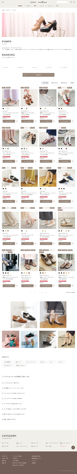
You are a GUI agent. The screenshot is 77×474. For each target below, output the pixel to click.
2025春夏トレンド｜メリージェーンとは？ (14, 388)
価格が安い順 (64, 82)
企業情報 (34, 463)
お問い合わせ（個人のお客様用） (19, 463)
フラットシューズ (22, 446)
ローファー (35, 446)
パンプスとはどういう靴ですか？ (12, 383)
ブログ (57, 5)
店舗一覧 (4, 463)
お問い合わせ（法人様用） (18, 465)
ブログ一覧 (4, 456)
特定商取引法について (37, 458)
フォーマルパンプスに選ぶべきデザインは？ (14, 393)
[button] (46, 292)
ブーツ (19, 443)
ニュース (42, 5)
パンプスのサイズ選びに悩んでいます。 (13, 403)
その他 (48, 446)
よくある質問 (15, 460)
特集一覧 (4, 460)
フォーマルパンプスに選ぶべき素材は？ (13, 398)
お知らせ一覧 (5, 458)
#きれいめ (42, 362)
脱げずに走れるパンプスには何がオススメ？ (14, 414)
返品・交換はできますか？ (10, 419)
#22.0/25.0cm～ (7, 365)
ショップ (50, 5)
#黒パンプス (18, 362)
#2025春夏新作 (7, 362)
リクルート (34, 460)
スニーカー (35, 443)
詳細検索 (38, 75)
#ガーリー (51, 362)
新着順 (72, 82)
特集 (35, 5)
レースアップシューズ (52, 443)
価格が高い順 (54, 82)
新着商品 (20, 5)
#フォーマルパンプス (30, 362)
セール (63, 446)
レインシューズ (65, 443)
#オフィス (61, 362)
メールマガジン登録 (16, 456)
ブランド (28, 5)
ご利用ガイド (15, 458)
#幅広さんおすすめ (20, 365)
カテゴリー (8, 10)
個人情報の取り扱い (36, 456)
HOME (3, 10)
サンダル (5, 446)
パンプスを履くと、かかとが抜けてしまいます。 (15, 409)
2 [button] (34, 292)
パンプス (5, 443)
